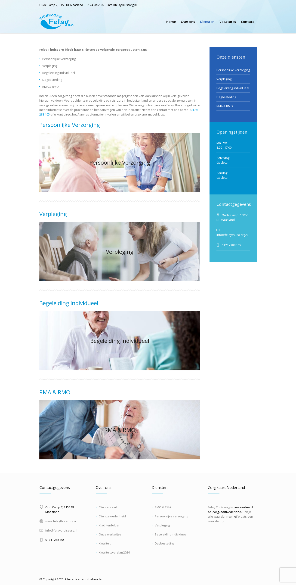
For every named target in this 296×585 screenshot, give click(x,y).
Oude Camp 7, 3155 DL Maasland (61, 5)
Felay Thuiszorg (219, 507)
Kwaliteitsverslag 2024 (114, 552)
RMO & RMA (163, 507)
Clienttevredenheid (112, 516)
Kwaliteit (105, 543)
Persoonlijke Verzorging (69, 124)
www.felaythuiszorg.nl (61, 521)
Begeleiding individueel (232, 88)
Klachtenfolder (109, 525)
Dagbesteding (226, 97)
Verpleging (53, 214)
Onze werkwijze (110, 534)
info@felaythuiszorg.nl (122, 5)
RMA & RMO (54, 392)
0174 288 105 (95, 5)
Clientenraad (108, 507)
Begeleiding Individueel (68, 303)
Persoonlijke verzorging (233, 70)
